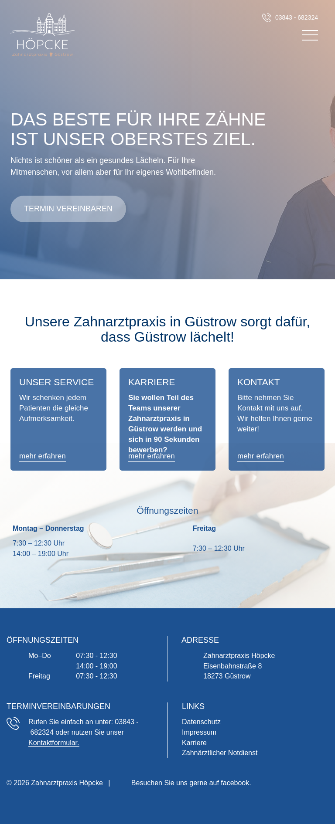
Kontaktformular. (53, 742)
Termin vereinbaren (68, 208)
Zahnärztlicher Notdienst (219, 752)
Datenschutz (201, 722)
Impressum (199, 732)
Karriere (194, 742)
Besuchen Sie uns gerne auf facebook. (191, 783)
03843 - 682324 (296, 17)
